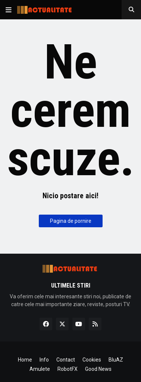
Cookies (91, 360)
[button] (8, 9)
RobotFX (67, 369)
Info (44, 360)
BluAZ (116, 360)
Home (25, 360)
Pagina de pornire (70, 221)
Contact (65, 360)
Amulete (39, 369)
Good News (98, 369)
